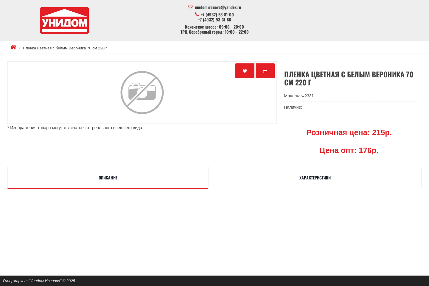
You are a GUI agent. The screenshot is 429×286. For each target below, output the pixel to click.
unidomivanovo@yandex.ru (214, 7)
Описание (108, 177)
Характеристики (315, 177)
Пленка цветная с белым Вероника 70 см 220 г (65, 48)
